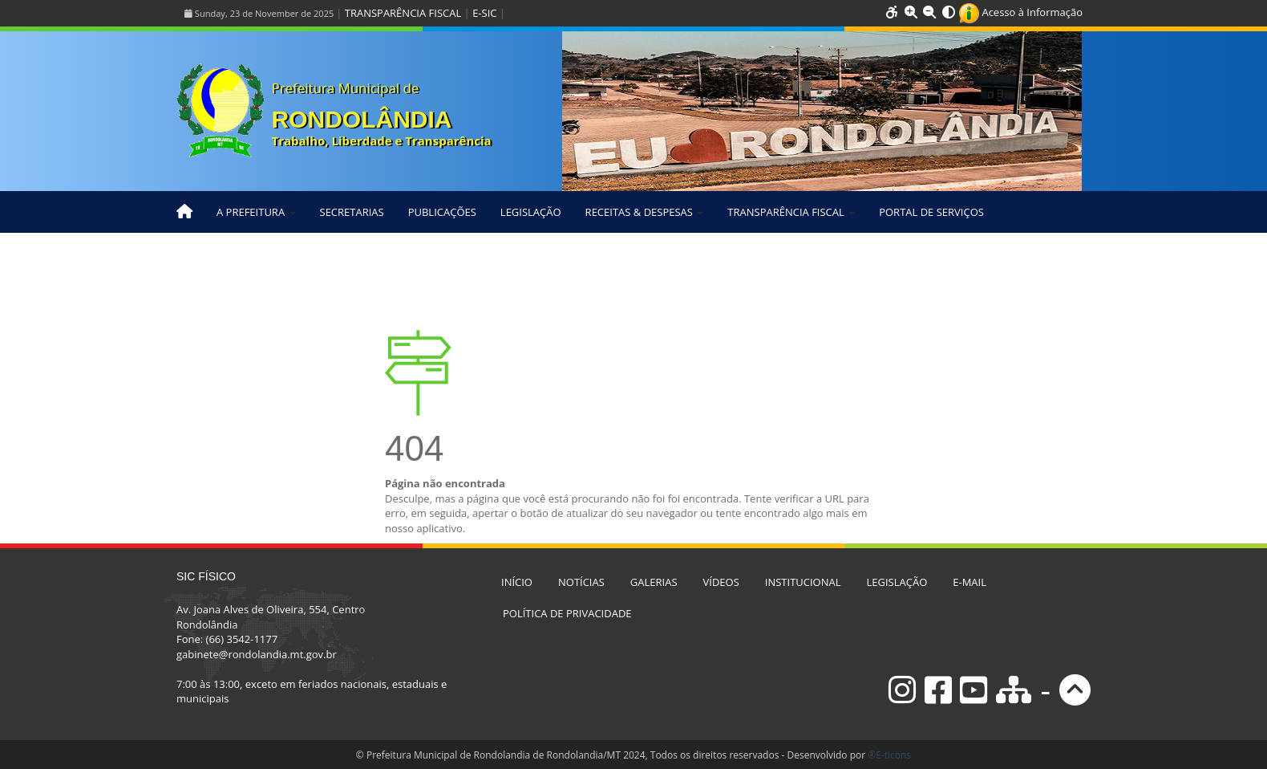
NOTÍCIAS (581, 582)
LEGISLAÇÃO (530, 212)
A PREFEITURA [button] (256, 212)
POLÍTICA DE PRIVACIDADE (567, 613)
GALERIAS (654, 582)
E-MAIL (969, 582)
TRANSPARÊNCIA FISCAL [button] (791, 212)
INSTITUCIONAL (803, 582)
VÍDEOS (721, 582)
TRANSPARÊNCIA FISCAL (403, 13)
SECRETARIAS (352, 212)
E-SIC (484, 13)
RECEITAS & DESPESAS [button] (644, 212)
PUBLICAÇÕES (442, 212)
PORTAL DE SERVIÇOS (931, 212)
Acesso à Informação (1021, 12)
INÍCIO (516, 582)
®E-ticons (889, 755)
